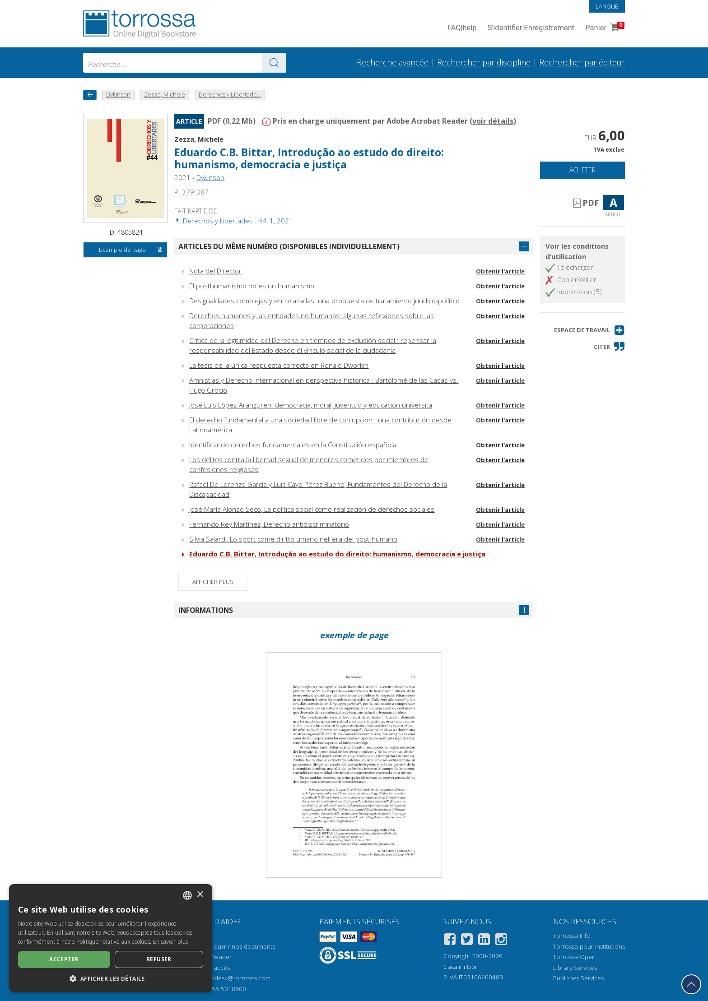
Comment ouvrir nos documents (230, 946)
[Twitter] (467, 940)
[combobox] (184, 63)
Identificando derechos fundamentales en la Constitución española (292, 444)
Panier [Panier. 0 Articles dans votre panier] (604, 28)
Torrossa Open (574, 957)
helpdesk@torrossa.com (236, 978)
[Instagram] (501, 940)
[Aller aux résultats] (274, 63)
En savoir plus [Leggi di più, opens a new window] (170, 941)
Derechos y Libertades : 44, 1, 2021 (233, 220)
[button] (589, 330)
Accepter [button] (64, 959)
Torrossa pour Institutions (589, 946)
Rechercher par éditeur (582, 62)
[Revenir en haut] (691, 984)
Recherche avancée (394, 62)
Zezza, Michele (199, 139)
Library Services (575, 968)
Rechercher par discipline (484, 62)
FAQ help (462, 28)
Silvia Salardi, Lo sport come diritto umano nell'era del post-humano (293, 538)
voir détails (492, 121)
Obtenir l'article (500, 271)
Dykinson (210, 177)
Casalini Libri (461, 967)
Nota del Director (215, 270)
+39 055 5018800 (221, 989)
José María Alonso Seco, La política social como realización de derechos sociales (311, 509)
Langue (607, 6)
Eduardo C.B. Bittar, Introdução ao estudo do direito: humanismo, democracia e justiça (309, 158)
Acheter (582, 170)
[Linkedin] (484, 940)
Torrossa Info (572, 935)
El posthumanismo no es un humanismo (251, 285)
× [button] (199, 894)
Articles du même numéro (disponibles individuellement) (289, 246)
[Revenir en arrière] (90, 95)
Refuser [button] (159, 959)
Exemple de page (131, 250)
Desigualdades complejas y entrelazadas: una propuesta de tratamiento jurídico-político (324, 300)
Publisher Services (578, 978)
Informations (205, 610)
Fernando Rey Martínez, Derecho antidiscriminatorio (269, 523)
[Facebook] (449, 940)
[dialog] (110, 938)
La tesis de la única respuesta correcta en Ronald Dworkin (278, 365)
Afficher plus (212, 582)
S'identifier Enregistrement (531, 28)
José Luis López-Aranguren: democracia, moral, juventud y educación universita (310, 404)
